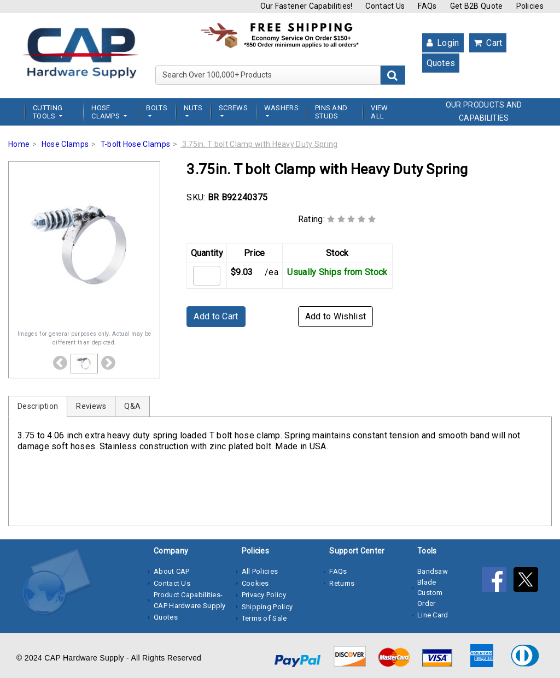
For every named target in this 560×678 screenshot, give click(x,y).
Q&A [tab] (132, 406)
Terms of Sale (264, 618)
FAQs (427, 6)
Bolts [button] (156, 108)
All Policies (260, 571)
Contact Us (385, 6)
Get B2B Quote (476, 6)
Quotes (441, 63)
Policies (530, 6)
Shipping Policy (267, 607)
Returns (341, 583)
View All (379, 112)
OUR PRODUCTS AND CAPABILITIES (484, 111)
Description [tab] (38, 406)
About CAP (172, 571)
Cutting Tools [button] (47, 112)
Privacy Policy (264, 595)
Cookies (255, 583)
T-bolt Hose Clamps (135, 144)
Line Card (432, 615)
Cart (488, 43)
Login (443, 43)
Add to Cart (216, 316)
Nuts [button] (193, 108)
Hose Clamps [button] (106, 112)
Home (19, 144)
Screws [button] (233, 108)
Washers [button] (281, 108)
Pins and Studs (331, 112)
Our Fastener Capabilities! (306, 6)
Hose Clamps (65, 144)
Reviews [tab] (91, 406)
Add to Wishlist (335, 316)
